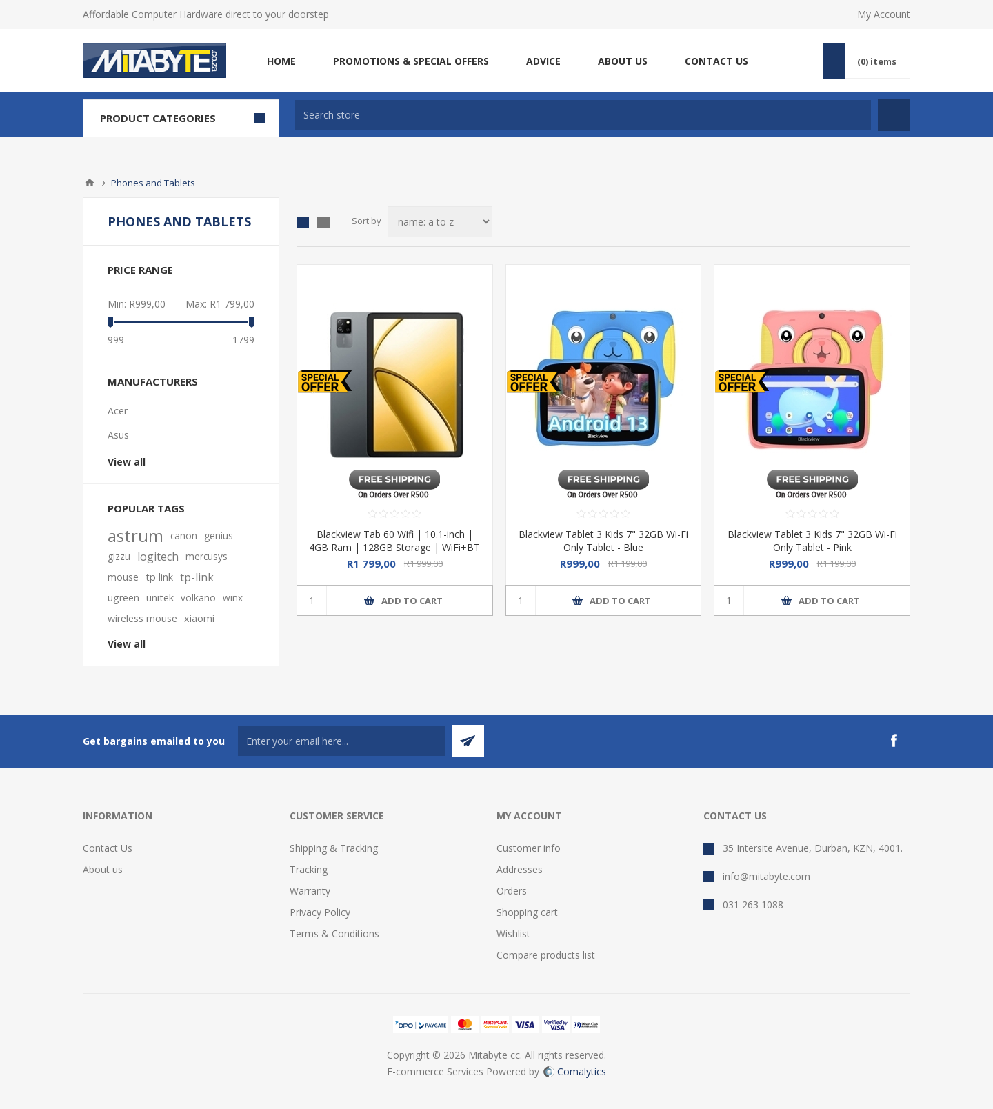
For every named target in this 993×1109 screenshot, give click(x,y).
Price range (140, 270)
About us (103, 869)
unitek (160, 597)
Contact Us (107, 848)
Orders (511, 890)
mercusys (206, 556)
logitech (158, 556)
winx (233, 597)
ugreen (123, 597)
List (323, 222)
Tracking (309, 869)
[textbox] (583, 115)
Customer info (528, 848)
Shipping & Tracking (334, 848)
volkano (198, 597)
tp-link (197, 577)
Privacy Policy (320, 912)
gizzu (119, 556)
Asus (118, 434)
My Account (883, 14)
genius (218, 535)
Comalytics (574, 1071)
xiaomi (199, 618)
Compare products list (545, 954)
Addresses (519, 869)
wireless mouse (142, 618)
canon (183, 535)
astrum (135, 536)
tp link (159, 576)
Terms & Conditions (334, 933)
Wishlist (513, 933)
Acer (118, 410)
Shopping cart (527, 912)
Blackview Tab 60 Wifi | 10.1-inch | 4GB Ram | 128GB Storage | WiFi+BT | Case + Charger (394, 547)
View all (127, 461)
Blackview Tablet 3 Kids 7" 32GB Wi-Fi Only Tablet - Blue (603, 541)
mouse (123, 576)
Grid (303, 222)
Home (90, 183)
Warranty (310, 890)
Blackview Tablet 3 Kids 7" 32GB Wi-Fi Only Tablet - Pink (812, 541)
